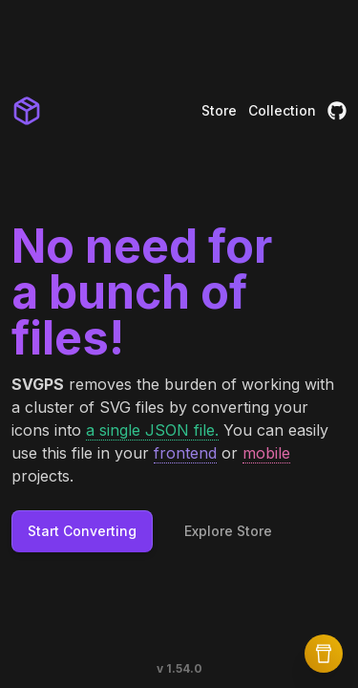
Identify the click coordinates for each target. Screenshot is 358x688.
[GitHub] (337, 110)
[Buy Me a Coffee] (324, 653)
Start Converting (82, 531)
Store (219, 110)
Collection (282, 110)
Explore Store (228, 531)
